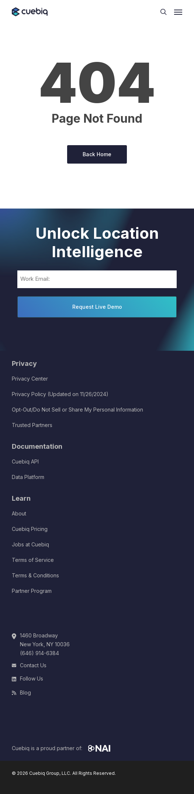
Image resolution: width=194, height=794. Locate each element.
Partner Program (32, 591)
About (19, 513)
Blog (25, 692)
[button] (178, 11)
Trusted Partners (32, 425)
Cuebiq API (25, 461)
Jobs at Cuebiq (30, 544)
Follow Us (31, 678)
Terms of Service (33, 560)
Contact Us (33, 665)
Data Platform (28, 477)
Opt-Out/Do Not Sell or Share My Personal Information (77, 409)
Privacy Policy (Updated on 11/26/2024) (60, 394)
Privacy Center (30, 378)
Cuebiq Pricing (30, 529)
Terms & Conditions (35, 575)
